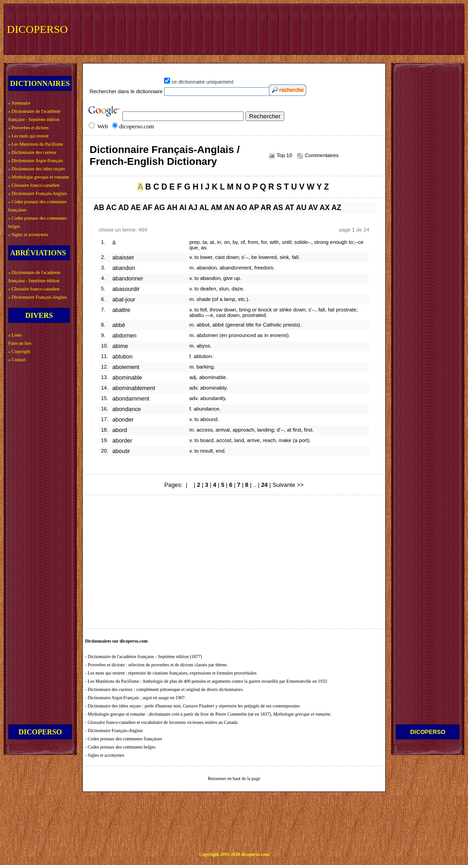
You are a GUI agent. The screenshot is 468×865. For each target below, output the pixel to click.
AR (266, 207)
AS (278, 207)
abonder (122, 420)
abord (119, 430)
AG (159, 207)
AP (254, 207)
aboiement (125, 367)
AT (289, 207)
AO (241, 207)
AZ (336, 207)
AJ (192, 207)
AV (313, 207)
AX (324, 207)
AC (111, 207)
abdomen (124, 335)
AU (301, 207)
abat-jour (123, 299)
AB (99, 207)
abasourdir (126, 289)
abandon (123, 268)
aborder (122, 441)
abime (120, 346)
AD (123, 207)
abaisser (123, 257)
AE (136, 207)
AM (216, 207)
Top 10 (284, 155)
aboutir (121, 451)
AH (172, 207)
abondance (126, 409)
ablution (122, 356)
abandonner (127, 278)
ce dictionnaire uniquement (202, 81)
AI (182, 207)
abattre (121, 310)
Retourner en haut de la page (234, 778)
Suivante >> (287, 484)
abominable (127, 377)
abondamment (130, 399)
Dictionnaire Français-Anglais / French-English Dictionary (164, 155)
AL (204, 207)
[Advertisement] (293, 28)
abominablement (133, 388)
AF (147, 207)
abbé (118, 325)
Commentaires (322, 155)
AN (229, 207)
